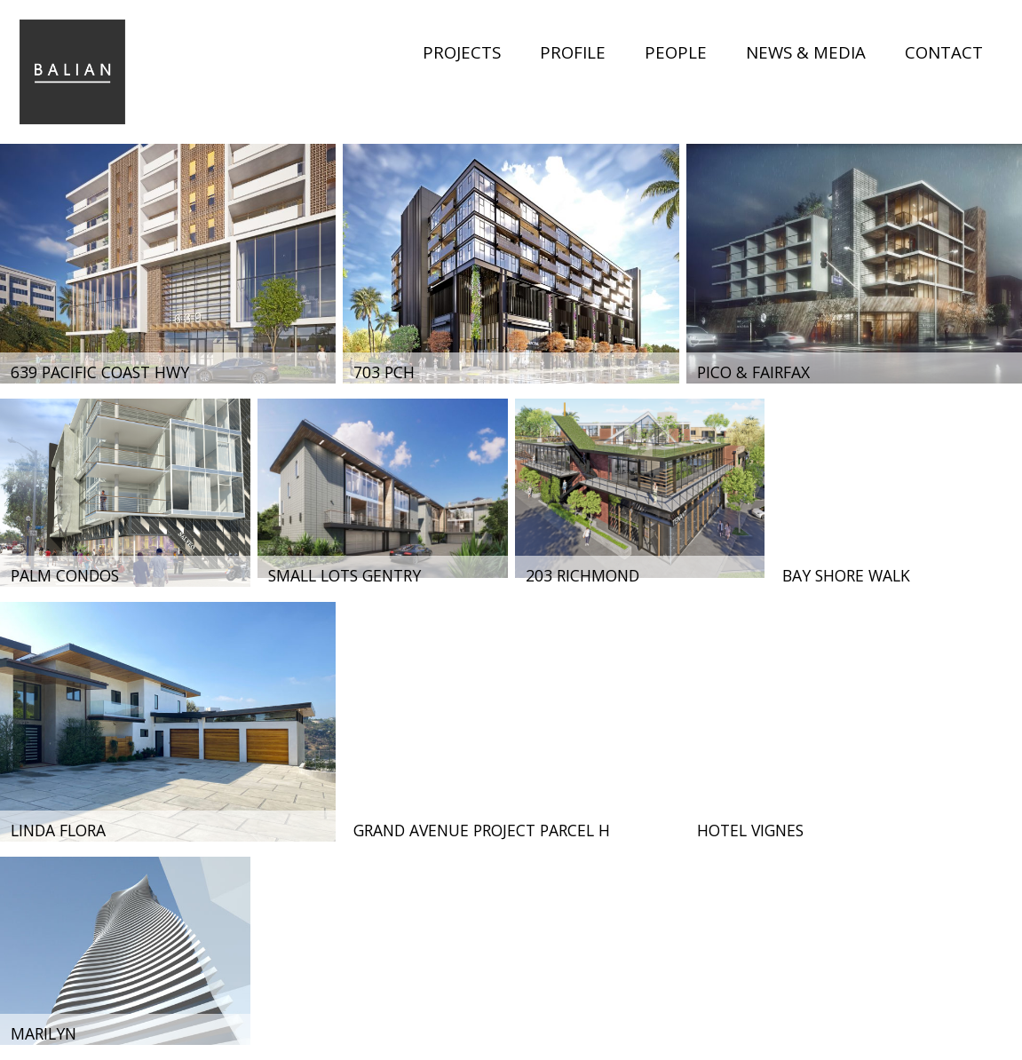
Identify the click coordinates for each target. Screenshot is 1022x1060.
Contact (944, 52)
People (676, 52)
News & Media (806, 52)
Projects (462, 52)
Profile (573, 52)
